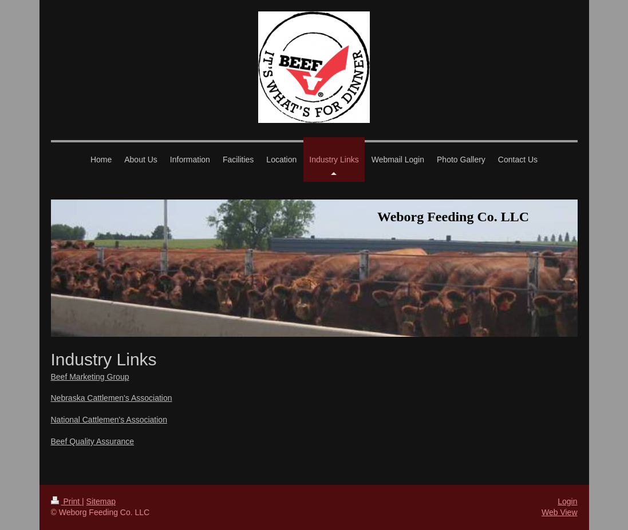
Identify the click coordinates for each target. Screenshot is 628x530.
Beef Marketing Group (90, 376)
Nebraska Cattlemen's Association (111, 398)
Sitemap (101, 501)
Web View (560, 512)
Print (66, 501)
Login (567, 501)
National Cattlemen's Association (109, 419)
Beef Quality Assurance (93, 441)
